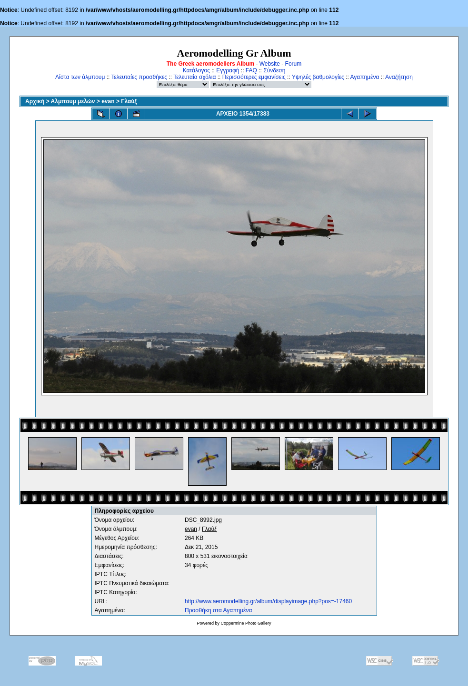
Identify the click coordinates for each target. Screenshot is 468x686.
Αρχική (34, 101)
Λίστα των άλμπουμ (80, 77)
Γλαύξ (129, 101)
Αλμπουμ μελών (73, 101)
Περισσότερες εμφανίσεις (254, 77)
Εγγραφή (227, 70)
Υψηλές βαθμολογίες (318, 77)
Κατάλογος (196, 70)
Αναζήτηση (399, 77)
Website (269, 63)
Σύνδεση (274, 70)
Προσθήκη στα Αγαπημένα (218, 610)
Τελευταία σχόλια (194, 77)
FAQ (251, 70)
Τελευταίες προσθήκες (139, 77)
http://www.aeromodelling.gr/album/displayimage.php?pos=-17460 (268, 601)
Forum (293, 63)
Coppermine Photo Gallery (245, 623)
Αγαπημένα (364, 77)
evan (107, 101)
